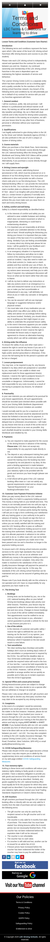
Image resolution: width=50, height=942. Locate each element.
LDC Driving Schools (28, 937)
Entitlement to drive (24, 929)
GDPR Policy (24, 918)
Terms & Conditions (24, 902)
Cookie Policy (24, 913)
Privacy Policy (24, 908)
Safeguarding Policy (24, 923)
